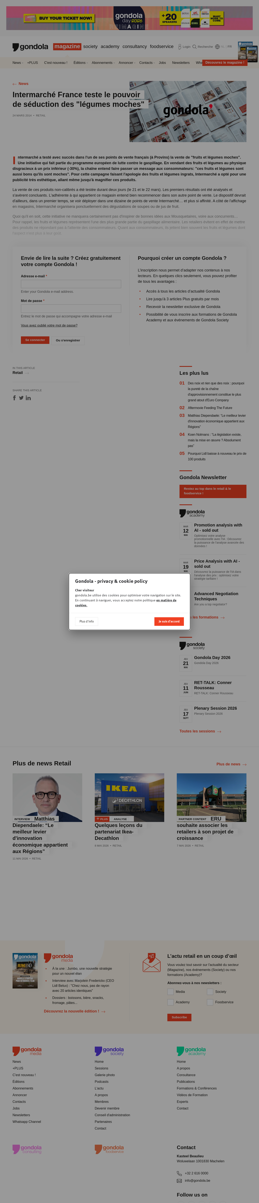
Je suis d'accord (169, 621)
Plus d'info (86, 621)
